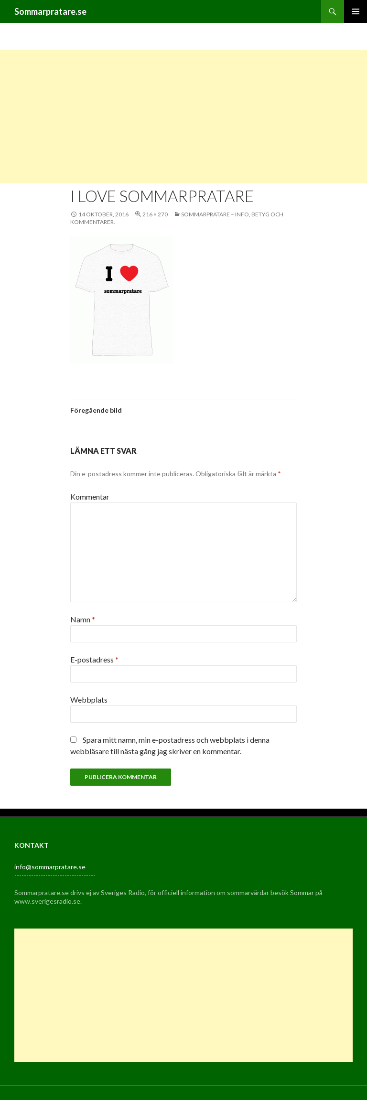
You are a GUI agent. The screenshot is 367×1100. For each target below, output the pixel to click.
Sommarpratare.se (50, 11)
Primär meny (355, 11)
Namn (82, 619)
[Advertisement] (183, 116)
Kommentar (89, 496)
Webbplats (89, 699)
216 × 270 (155, 214)
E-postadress (94, 659)
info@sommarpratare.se (50, 867)
